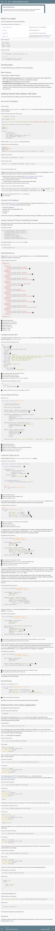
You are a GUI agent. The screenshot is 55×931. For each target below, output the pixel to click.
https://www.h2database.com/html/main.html (34, 176)
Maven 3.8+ (5, 30)
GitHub (11, 920)
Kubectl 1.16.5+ (5, 36)
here (5, 582)
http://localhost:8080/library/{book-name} (10, 777)
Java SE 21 (4, 27)
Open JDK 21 (9, 27)
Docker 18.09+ (5, 33)
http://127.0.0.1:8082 (14, 203)
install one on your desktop (44, 36)
